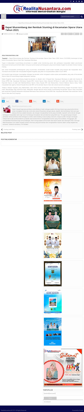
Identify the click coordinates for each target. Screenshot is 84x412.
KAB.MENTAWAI (10, 98)
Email (76, 34)
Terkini (50, 398)
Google (81, 410)
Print (70, 34)
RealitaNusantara (6, 410)
